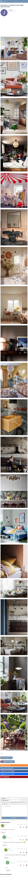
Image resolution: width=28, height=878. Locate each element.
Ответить (3, 832)
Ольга (6, 824)
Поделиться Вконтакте (7, 768)
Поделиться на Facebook (8, 771)
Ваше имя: (3, 798)
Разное (2, 8)
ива (10, 861)
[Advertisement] (14, 24)
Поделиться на (7, 774)
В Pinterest (6, 777)
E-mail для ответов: (5, 800)
